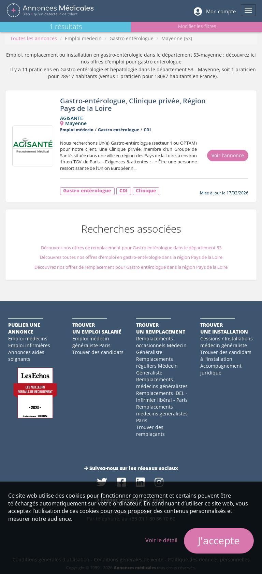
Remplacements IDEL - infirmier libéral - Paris (162, 396)
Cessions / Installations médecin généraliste (226, 342)
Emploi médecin (83, 38)
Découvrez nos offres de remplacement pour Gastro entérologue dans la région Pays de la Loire (131, 267)
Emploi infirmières (29, 345)
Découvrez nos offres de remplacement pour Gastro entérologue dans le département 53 (131, 248)
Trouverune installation (224, 328)
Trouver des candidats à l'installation (225, 355)
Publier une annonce (24, 328)
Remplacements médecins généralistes (162, 382)
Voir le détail (161, 540)
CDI (147, 130)
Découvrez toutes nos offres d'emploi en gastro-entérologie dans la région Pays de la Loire (131, 257)
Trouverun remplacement (160, 328)
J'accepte (219, 540)
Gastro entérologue (132, 38)
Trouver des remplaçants (150, 430)
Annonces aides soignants (26, 355)
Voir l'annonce (228, 155)
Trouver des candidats (97, 352)
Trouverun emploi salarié (96, 328)
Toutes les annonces (33, 38)
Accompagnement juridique (221, 369)
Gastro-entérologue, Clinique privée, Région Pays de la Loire (133, 104)
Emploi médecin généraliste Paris (91, 342)
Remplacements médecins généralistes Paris (162, 413)
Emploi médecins (27, 338)
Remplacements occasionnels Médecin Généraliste (161, 345)
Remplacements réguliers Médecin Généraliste (157, 366)
